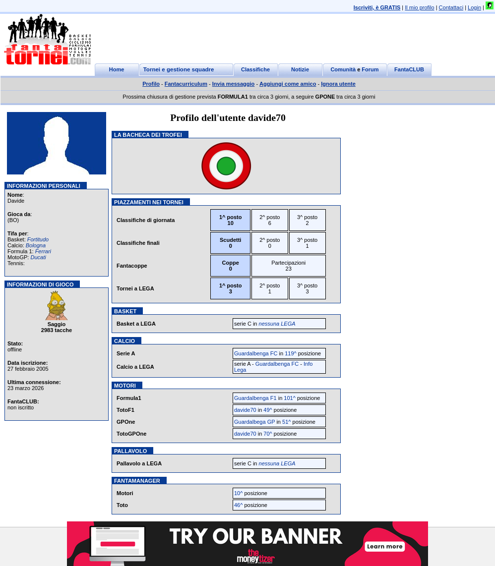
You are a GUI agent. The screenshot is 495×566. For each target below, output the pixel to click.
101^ (290, 398)
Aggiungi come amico (287, 84)
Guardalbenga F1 (255, 398)
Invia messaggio (233, 84)
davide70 (245, 410)
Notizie (300, 69)
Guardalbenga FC (255, 353)
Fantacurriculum (186, 84)
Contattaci (451, 7)
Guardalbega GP (255, 422)
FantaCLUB (409, 69)
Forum (370, 69)
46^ (238, 505)
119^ (291, 353)
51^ (286, 422)
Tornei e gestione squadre (178, 69)
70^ (267, 434)
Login (474, 7)
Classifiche (255, 69)
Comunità (343, 69)
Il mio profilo (419, 7)
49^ (267, 410)
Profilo (151, 84)
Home (116, 69)
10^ (238, 493)
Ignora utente (338, 84)
